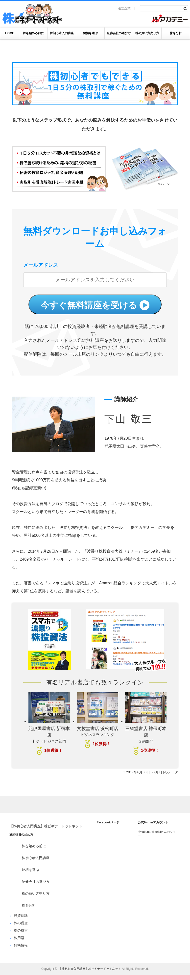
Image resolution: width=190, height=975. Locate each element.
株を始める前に (33, 33)
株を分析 (176, 33)
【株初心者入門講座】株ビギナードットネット (45, 826)
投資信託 (21, 916)
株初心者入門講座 (62, 33)
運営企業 (124, 8)
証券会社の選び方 (119, 33)
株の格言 (21, 930)
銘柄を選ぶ (90, 33)
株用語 (19, 938)
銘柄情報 (21, 945)
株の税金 (21, 923)
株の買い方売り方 (147, 33)
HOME (9, 33)
